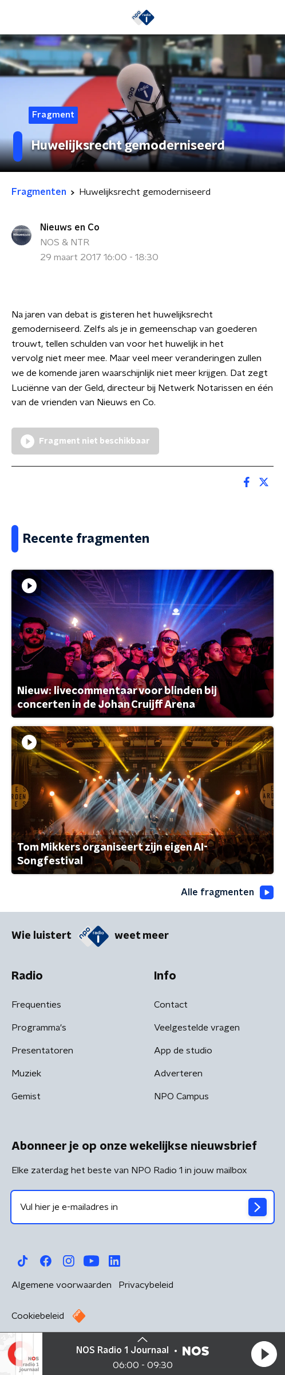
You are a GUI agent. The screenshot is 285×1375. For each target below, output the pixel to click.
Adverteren (178, 1073)
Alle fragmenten (227, 892)
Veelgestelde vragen (197, 1027)
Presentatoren (42, 1050)
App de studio (183, 1050)
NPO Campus (181, 1096)
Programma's (38, 1027)
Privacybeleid (145, 1285)
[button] (264, 1353)
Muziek (26, 1073)
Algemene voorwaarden (61, 1285)
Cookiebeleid (37, 1316)
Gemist (26, 1096)
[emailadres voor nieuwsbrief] (142, 1207)
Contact (171, 1004)
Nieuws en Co (70, 227)
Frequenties (36, 1004)
